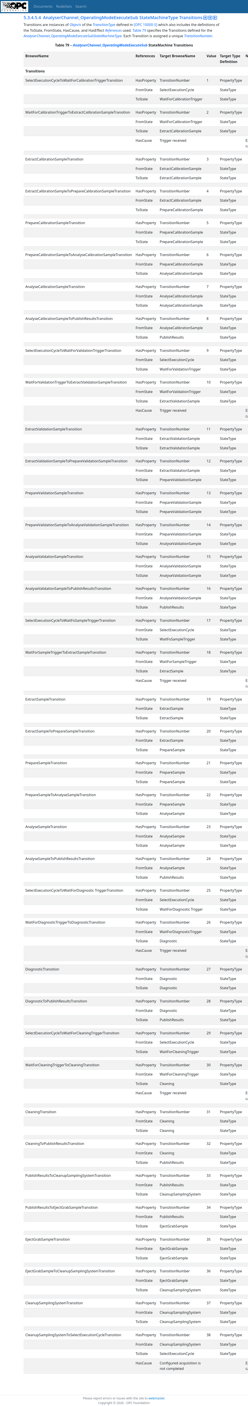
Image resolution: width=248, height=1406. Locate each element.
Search (81, 6)
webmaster (156, 1398)
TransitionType (104, 24)
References (114, 30)
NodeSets (64, 6)
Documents (42, 6)
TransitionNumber (198, 35)
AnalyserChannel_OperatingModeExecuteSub (110, 45)
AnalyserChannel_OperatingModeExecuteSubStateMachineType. (73, 35)
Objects (75, 24)
